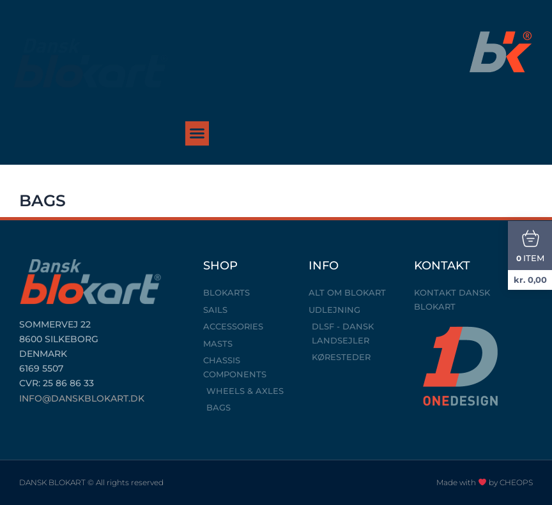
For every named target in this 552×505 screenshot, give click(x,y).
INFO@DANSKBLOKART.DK (81, 398)
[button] (197, 133)
